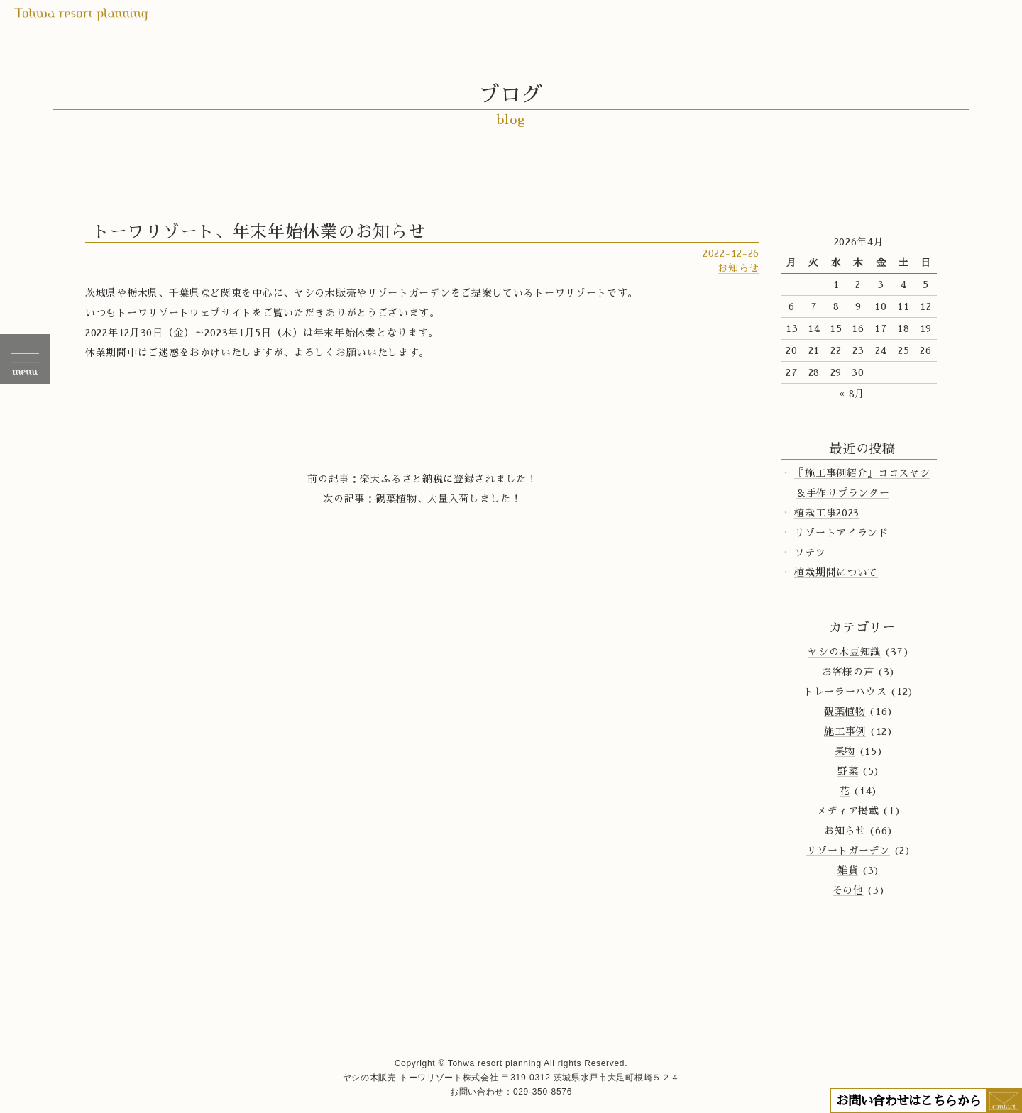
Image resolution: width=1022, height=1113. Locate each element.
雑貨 (847, 870)
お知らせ (738, 268)
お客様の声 (848, 672)
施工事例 (845, 731)
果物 (845, 751)
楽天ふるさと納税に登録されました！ (448, 479)
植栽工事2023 (826, 513)
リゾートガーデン (848, 850)
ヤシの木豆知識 (844, 652)
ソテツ (809, 553)
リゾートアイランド (841, 533)
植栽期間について (836, 572)
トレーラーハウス (845, 692)
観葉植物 (845, 711)
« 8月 (852, 394)
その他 (848, 890)
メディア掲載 (847, 811)
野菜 (847, 771)
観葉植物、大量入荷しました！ (448, 499)
